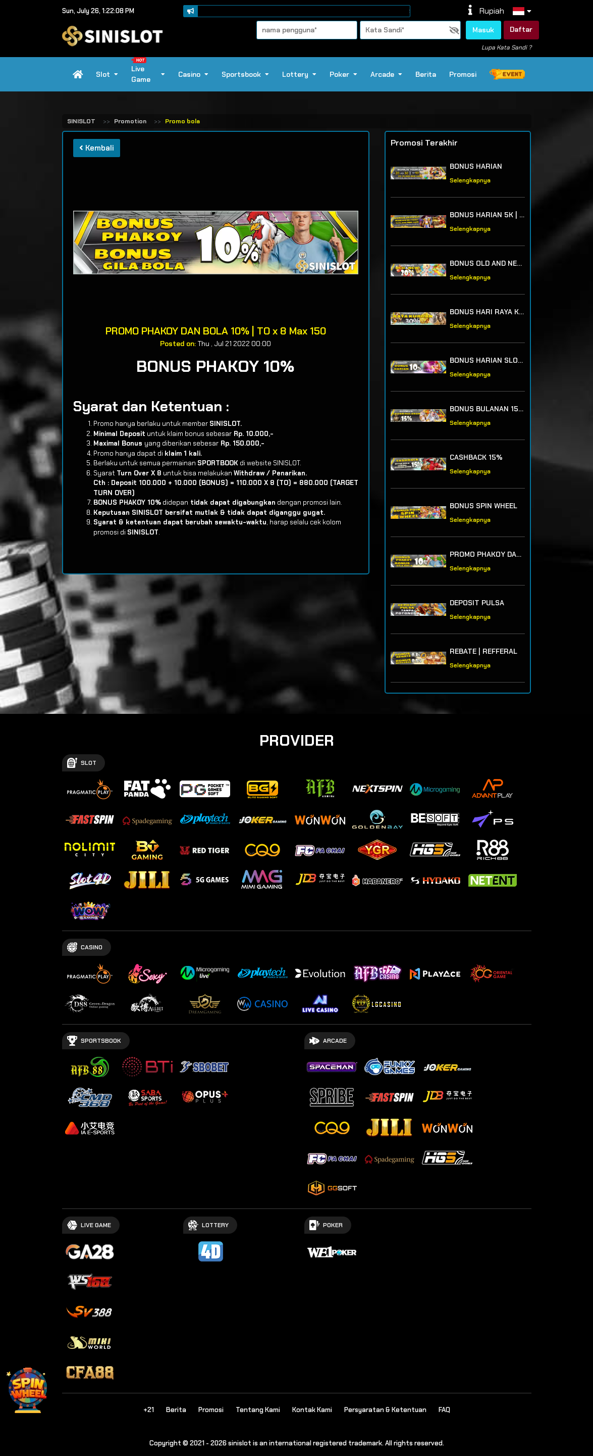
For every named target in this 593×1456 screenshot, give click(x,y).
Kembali (96, 148)
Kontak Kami (312, 1409)
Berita (425, 74)
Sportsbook (245, 74)
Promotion (130, 121)
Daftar (521, 29)
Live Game (147, 70)
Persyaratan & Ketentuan (385, 1409)
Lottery (299, 74)
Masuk (483, 29)
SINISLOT (81, 121)
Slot (107, 74)
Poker (343, 74)
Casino (193, 74)
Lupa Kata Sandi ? (506, 47)
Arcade (386, 74)
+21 (148, 1409)
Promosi (462, 74)
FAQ (444, 1409)
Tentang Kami (258, 1409)
